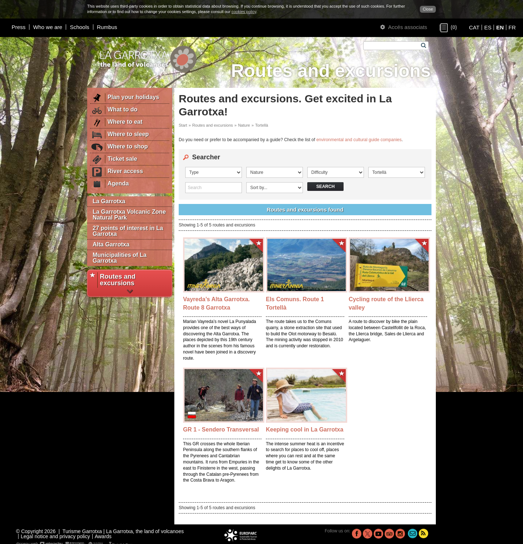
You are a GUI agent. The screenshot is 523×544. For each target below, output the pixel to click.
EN (500, 27)
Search (325, 186)
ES (487, 27)
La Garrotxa (109, 201)
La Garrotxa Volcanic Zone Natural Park (129, 215)
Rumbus (107, 27)
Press (18, 27)
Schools (79, 27)
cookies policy (243, 11)
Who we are (47, 27)
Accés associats (403, 27)
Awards (103, 536)
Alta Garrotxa (111, 244)
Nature (244, 125)
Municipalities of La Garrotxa (119, 258)
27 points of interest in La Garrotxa (128, 231)
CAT (474, 27)
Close (428, 9)
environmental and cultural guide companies (359, 139)
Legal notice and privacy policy (55, 536)
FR (512, 27)
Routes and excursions (212, 125)
